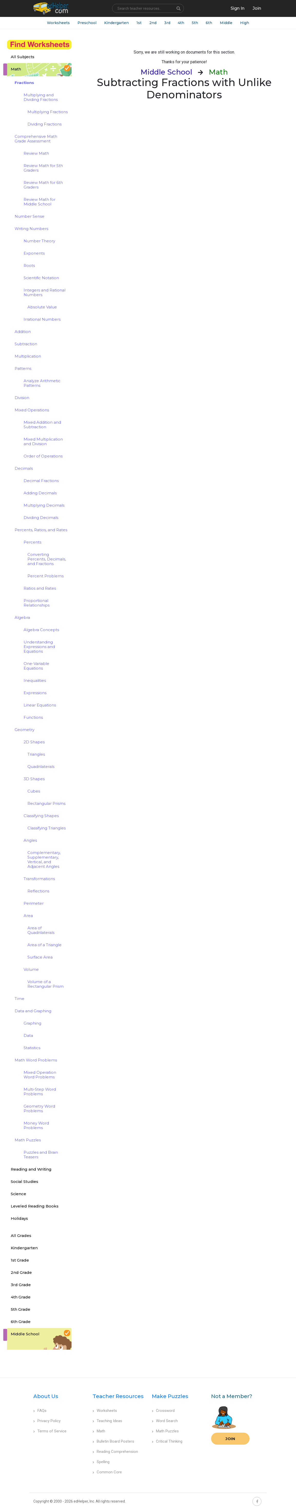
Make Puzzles (170, 1396)
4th (181, 22)
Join (230, 1438)
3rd (167, 22)
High (244, 22)
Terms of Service (49, 1431)
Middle (226, 22)
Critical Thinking (167, 1441)
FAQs (39, 1410)
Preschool (86, 22)
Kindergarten (116, 22)
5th (195, 22)
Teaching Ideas (107, 1421)
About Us (45, 1396)
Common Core (107, 1472)
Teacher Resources (118, 1396)
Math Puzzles (165, 1431)
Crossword (163, 1410)
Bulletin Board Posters (113, 1441)
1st (139, 22)
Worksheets (58, 22)
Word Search (165, 1421)
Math (99, 1431)
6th (209, 22)
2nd (152, 22)
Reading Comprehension (115, 1451)
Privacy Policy (47, 1421)
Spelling (101, 1462)
